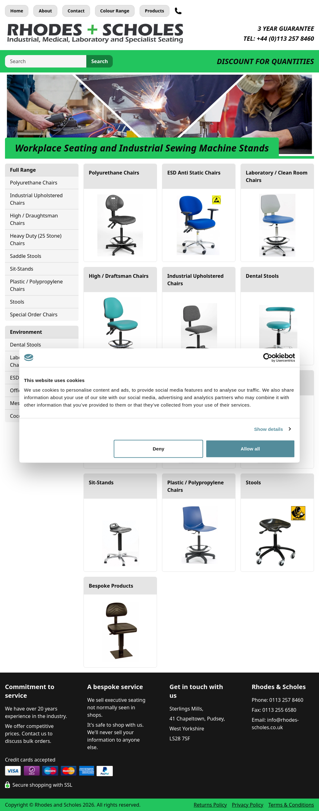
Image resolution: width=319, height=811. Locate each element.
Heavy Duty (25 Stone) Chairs (35, 239)
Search (99, 61)
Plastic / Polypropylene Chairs (36, 285)
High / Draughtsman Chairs (34, 219)
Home (16, 11)
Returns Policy (210, 804)
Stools (17, 301)
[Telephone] (178, 11)
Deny (158, 448)
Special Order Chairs (34, 314)
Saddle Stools (25, 256)
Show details (268, 428)
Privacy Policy (247, 804)
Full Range (23, 169)
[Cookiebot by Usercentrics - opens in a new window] (267, 357)
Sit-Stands (21, 268)
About (45, 11)
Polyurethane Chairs (33, 182)
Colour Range (115, 11)
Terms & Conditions (291, 804)
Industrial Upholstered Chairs (36, 199)
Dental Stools (25, 344)
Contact (76, 11)
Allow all (250, 448)
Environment (26, 332)
